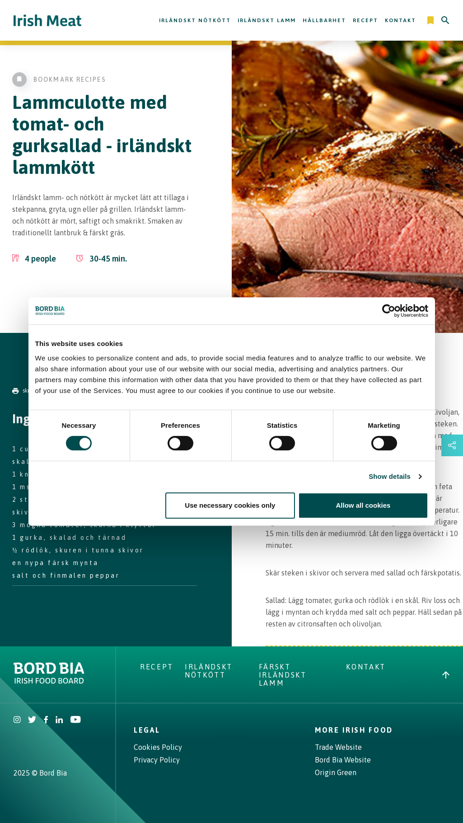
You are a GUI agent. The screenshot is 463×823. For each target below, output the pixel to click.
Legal (147, 730)
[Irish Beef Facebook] (46, 720)
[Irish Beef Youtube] (75, 720)
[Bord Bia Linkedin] (59, 720)
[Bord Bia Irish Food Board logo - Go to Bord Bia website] (49, 681)
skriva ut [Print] (27, 390)
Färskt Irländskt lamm (283, 675)
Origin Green (335, 772)
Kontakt (400, 20)
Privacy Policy (157, 760)
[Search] (445, 20)
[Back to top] (445, 674)
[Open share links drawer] (452, 445)
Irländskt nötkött (195, 20)
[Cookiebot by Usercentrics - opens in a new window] (388, 311)
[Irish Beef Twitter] (32, 720)
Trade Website (338, 747)
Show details (390, 476)
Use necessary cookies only (230, 505)
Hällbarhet (324, 20)
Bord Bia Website (343, 760)
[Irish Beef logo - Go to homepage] (47, 20)
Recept (365, 20)
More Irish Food (354, 730)
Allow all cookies (363, 505)
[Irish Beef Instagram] (17, 720)
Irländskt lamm (267, 20)
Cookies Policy (158, 747)
